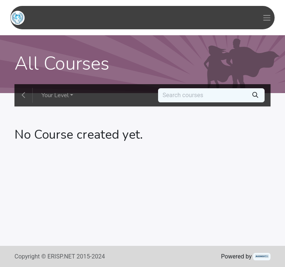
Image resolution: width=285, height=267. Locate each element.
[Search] (255, 95)
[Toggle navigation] (267, 18)
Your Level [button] (55, 95)
